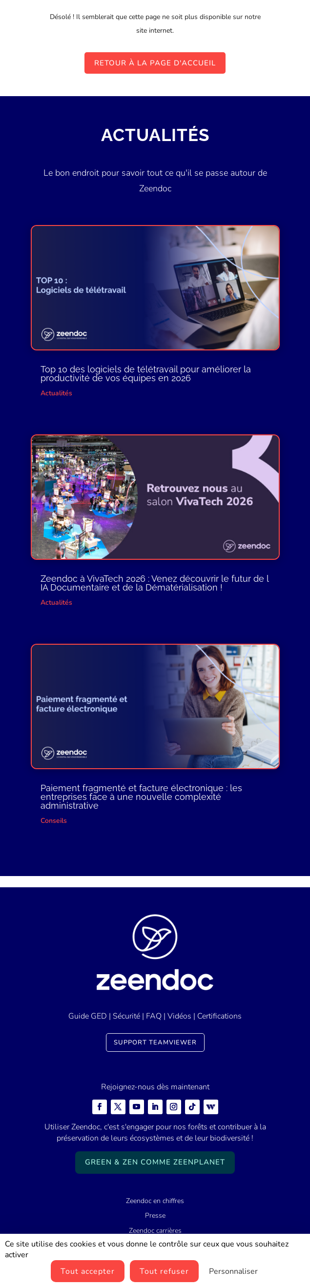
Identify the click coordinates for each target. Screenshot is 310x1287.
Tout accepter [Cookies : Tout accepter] (88, 1271)
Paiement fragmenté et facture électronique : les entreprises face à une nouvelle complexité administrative (141, 797)
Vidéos (179, 1016)
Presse (155, 1215)
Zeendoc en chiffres (155, 1200)
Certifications (219, 1016)
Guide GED (87, 1016)
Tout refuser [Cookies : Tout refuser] (164, 1271)
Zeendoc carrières (155, 1230)
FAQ (154, 1016)
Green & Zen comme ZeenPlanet (155, 1162)
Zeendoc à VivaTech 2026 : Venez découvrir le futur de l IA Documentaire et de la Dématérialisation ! (155, 582)
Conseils (54, 820)
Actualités (56, 393)
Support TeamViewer (155, 1042)
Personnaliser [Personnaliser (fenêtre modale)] (233, 1271)
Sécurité (126, 1016)
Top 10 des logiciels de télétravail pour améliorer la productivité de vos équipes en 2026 (146, 373)
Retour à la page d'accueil (155, 63)
